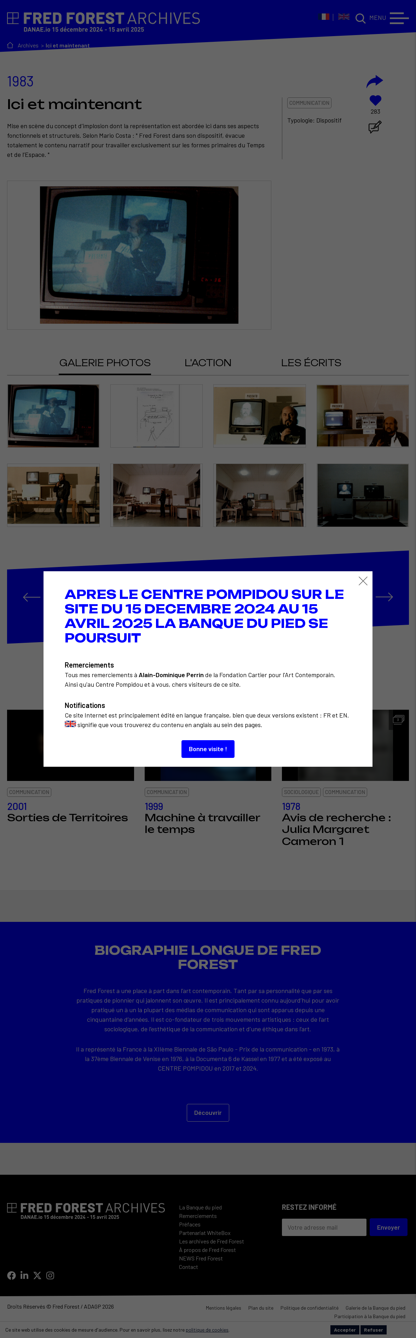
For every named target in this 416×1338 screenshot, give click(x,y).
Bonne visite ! (208, 749)
